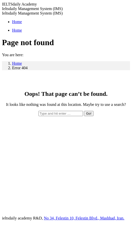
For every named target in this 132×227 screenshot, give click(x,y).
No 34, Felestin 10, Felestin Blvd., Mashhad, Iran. (84, 218)
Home (17, 63)
